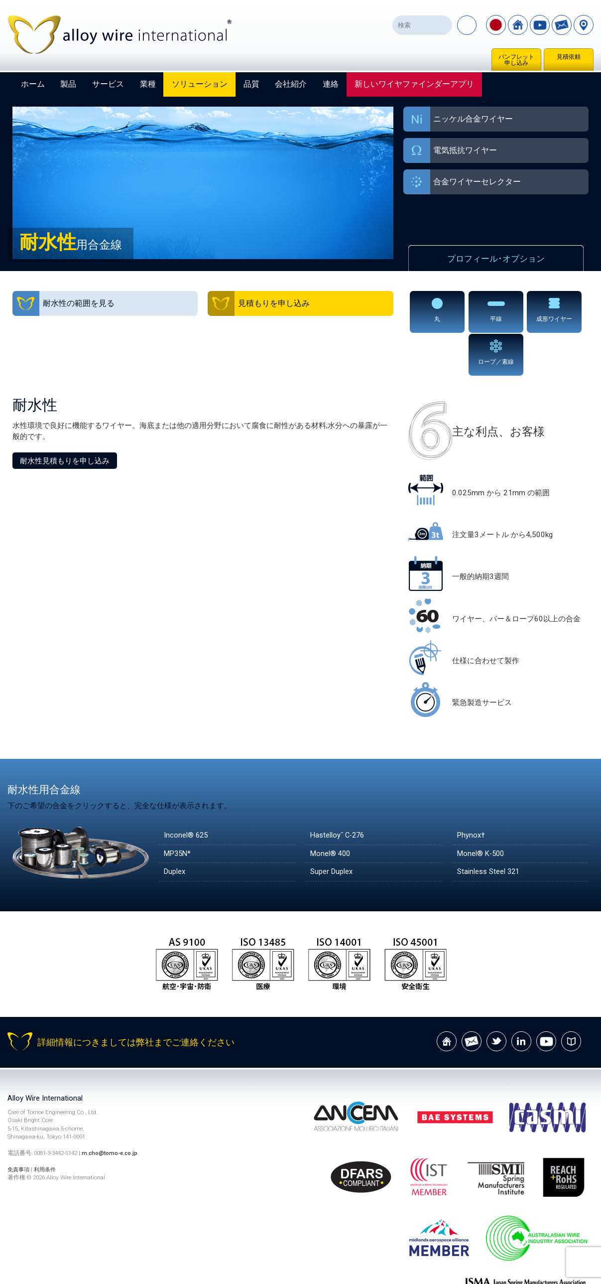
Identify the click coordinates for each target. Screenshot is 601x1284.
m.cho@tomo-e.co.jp (111, 1111)
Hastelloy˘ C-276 (338, 792)
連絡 (331, 84)
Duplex (175, 829)
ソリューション (200, 84)
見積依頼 (569, 56)
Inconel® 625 (186, 792)
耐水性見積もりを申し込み (65, 417)
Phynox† (471, 792)
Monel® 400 (331, 810)
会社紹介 (291, 84)
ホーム (33, 84)
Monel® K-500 (482, 810)
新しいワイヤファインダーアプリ (414, 84)
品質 (251, 84)
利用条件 (48, 1127)
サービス (108, 84)
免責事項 (19, 1127)
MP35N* (178, 810)
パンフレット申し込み (516, 59)
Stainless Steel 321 (489, 829)
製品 (68, 84)
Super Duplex (332, 829)
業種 (148, 84)
